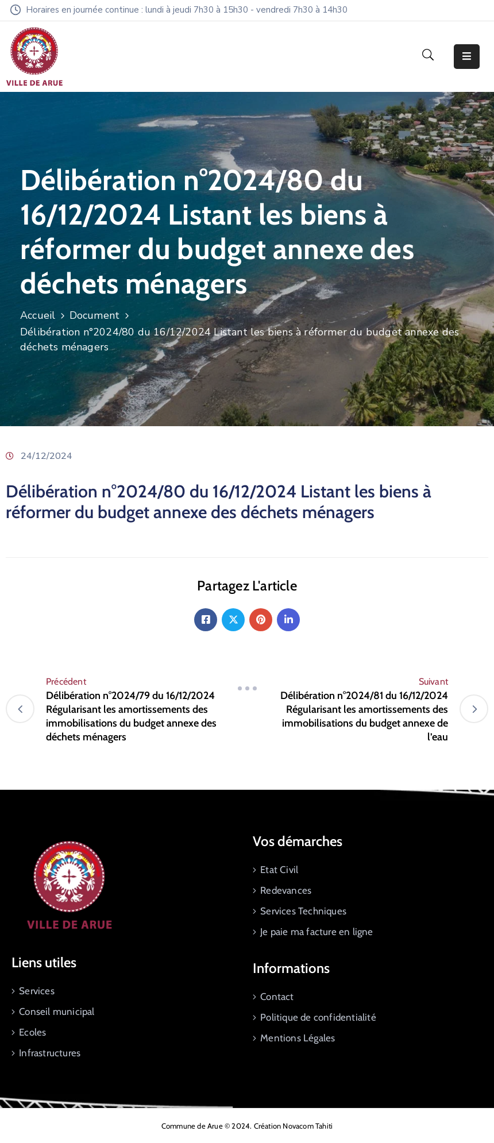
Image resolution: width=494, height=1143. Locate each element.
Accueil (37, 315)
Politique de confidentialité (318, 1017)
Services (37, 991)
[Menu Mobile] (467, 56)
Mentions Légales (297, 1038)
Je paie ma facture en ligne (316, 931)
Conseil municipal (56, 1011)
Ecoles (32, 1032)
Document (95, 315)
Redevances (285, 890)
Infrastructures (49, 1053)
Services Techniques (303, 911)
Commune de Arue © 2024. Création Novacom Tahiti (247, 1125)
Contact (277, 996)
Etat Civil (279, 869)
